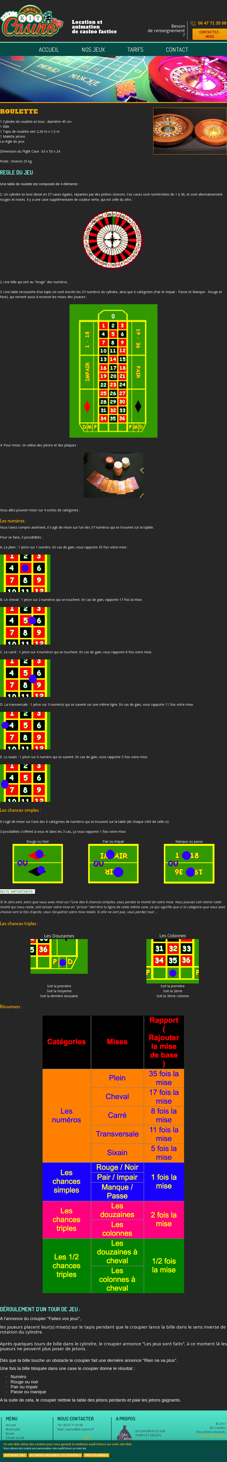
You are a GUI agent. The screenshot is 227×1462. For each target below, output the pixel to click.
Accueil (49, 49)
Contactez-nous (209, 34)
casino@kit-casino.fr (79, 1429)
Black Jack (13, 1429)
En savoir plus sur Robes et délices (150, 1433)
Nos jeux (93, 49)
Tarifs (135, 49)
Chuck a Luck (15, 1438)
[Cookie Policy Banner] (113, 1451)
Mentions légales (213, 1436)
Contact (177, 49)
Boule (10, 1433)
